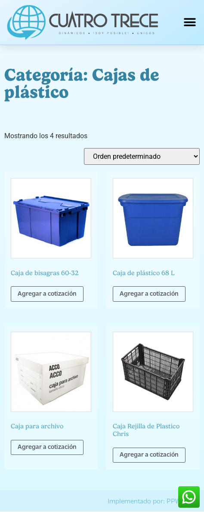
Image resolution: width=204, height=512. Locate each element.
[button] (190, 22)
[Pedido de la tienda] (142, 156)
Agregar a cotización (47, 294)
